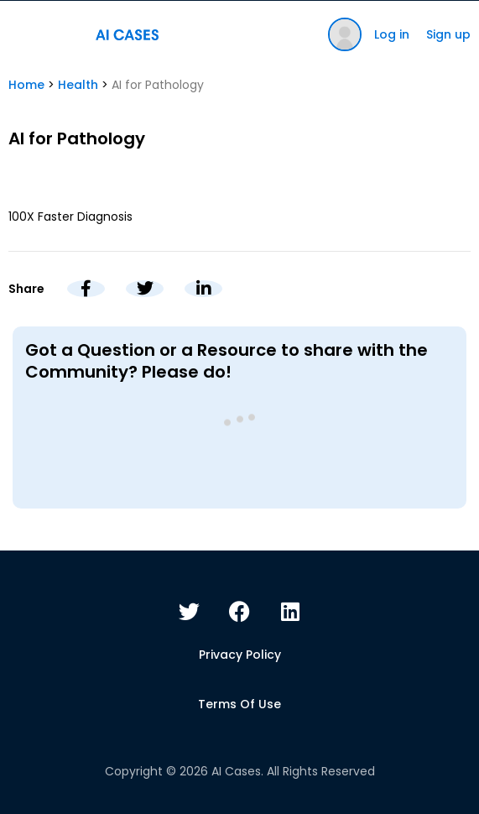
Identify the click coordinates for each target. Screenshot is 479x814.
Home (26, 84)
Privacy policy (240, 654)
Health (78, 84)
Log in (391, 34)
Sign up (448, 34)
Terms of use (239, 704)
